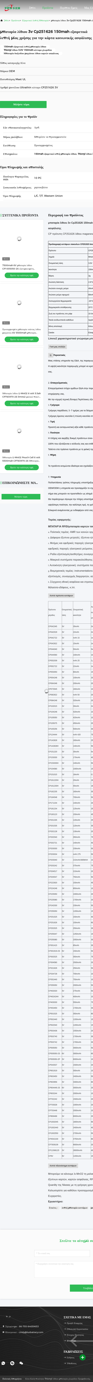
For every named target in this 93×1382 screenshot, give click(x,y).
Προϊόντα (47, 8)
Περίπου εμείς (68, 8)
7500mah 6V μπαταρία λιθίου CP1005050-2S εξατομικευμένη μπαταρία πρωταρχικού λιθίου (18, 269)
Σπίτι (32, 8)
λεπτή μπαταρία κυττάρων (75, 1207)
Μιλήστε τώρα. (23, 104)
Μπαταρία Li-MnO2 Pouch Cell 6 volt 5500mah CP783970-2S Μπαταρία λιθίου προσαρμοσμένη (21, 461)
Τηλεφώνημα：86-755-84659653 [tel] (20, 1326)
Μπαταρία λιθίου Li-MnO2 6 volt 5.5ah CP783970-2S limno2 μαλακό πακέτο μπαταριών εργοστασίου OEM (21, 397)
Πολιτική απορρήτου (12, 1378)
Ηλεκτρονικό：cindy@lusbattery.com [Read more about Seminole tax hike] (22, 1332)
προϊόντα (15, 20)
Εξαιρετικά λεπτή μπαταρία (35, 20)
